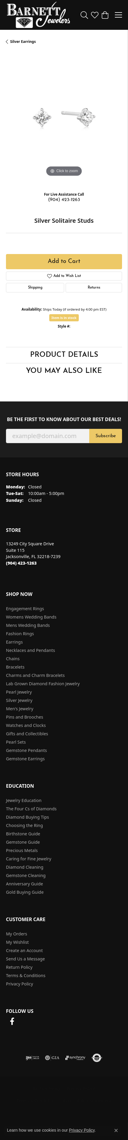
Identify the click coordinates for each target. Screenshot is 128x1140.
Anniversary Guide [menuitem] (24, 884)
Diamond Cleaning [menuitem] (24, 867)
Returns (94, 287)
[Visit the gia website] (52, 1057)
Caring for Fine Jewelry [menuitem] (28, 859)
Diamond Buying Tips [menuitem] (27, 817)
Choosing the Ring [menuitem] (24, 825)
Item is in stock (64, 317)
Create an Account (24, 950)
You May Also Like (64, 371)
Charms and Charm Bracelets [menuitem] (35, 675)
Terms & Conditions (25, 975)
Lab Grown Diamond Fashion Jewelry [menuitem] (43, 683)
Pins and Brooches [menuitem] (24, 717)
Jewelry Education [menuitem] (23, 800)
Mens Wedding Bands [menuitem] (28, 625)
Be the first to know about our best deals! (64, 419)
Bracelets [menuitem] (15, 667)
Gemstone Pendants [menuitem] (26, 750)
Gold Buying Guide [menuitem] (25, 892)
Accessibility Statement (87, 1100)
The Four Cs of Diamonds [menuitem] (31, 809)
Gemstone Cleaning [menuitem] (26, 875)
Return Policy (19, 967)
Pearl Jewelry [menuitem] (19, 692)
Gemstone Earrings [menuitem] (25, 758)
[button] (84, 15)
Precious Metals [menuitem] (22, 850)
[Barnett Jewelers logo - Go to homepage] (38, 15)
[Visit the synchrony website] (75, 1057)
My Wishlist (17, 942)
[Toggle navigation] (118, 15)
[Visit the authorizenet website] (96, 1057)
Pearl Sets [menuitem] (16, 742)
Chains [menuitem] (13, 658)
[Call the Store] (21, 563)
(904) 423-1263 (64, 199)
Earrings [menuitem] (14, 642)
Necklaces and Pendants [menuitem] (30, 650)
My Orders (16, 934)
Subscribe (105, 436)
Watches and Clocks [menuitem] (26, 725)
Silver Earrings (23, 41)
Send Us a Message (25, 959)
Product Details (64, 355)
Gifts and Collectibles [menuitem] (27, 733)
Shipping (35, 287)
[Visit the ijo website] (32, 1057)
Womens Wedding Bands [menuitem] (31, 617)
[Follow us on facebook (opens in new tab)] (12, 1021)
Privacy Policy (19, 984)
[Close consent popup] (116, 1130)
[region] (64, 120)
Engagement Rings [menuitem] (25, 608)
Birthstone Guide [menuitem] (23, 834)
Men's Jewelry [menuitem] (19, 708)
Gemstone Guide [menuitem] (23, 842)
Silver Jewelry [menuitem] (19, 700)
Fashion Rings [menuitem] (20, 633)
